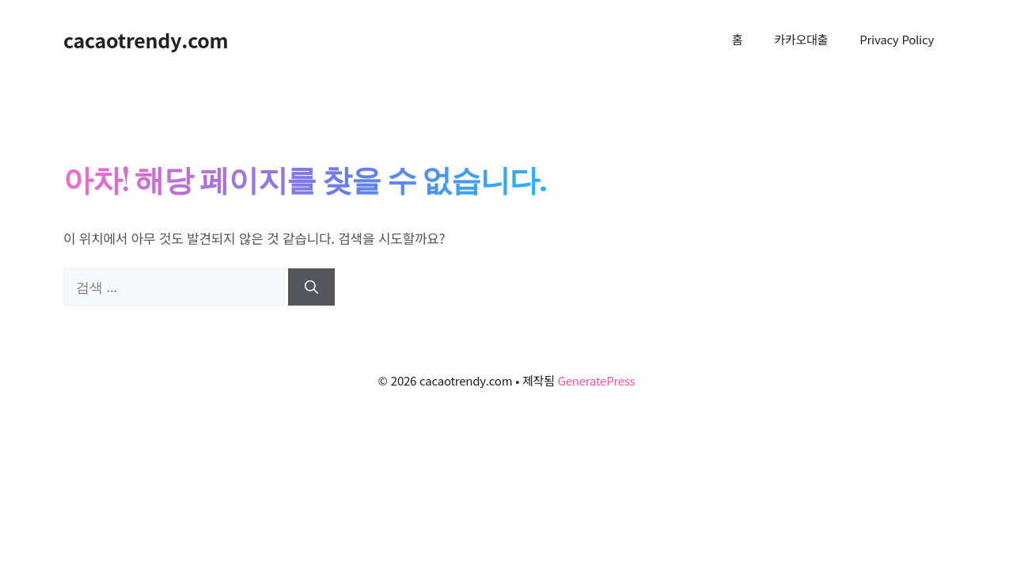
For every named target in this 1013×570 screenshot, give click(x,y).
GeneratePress (596, 380)
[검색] (311, 287)
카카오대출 (801, 39)
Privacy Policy (896, 39)
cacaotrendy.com (145, 39)
